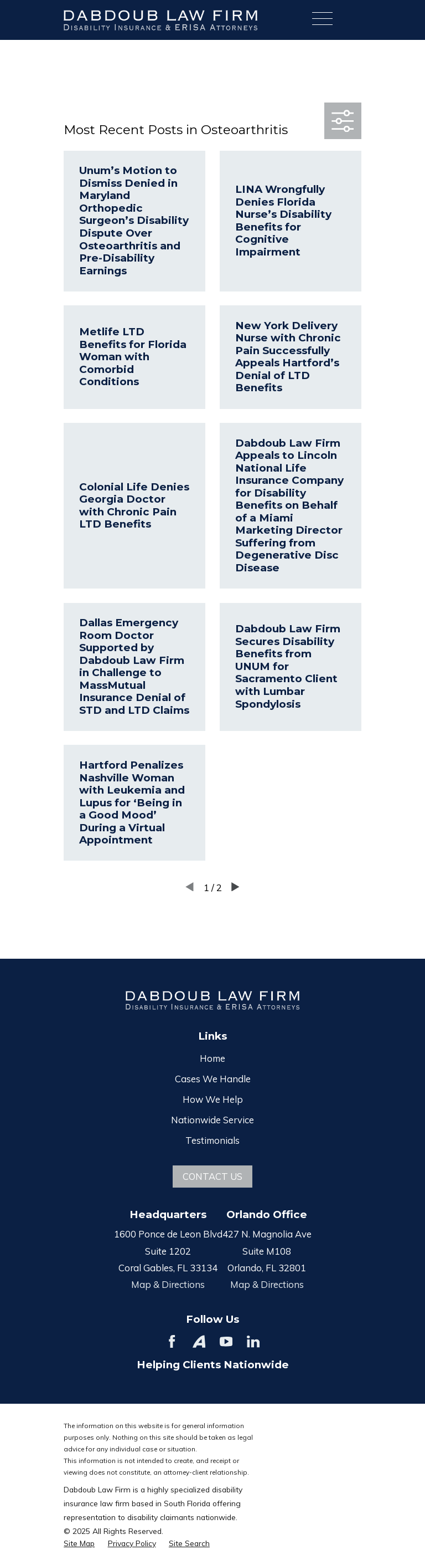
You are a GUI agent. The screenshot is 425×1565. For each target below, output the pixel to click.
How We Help (213, 1099)
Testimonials (212, 1140)
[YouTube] (226, 1341)
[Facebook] (171, 1341)
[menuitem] (79, 1543)
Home (212, 1058)
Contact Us (212, 1176)
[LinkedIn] (253, 1341)
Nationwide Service (212, 1120)
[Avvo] (199, 1341)
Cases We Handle (213, 1079)
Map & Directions (168, 1284)
